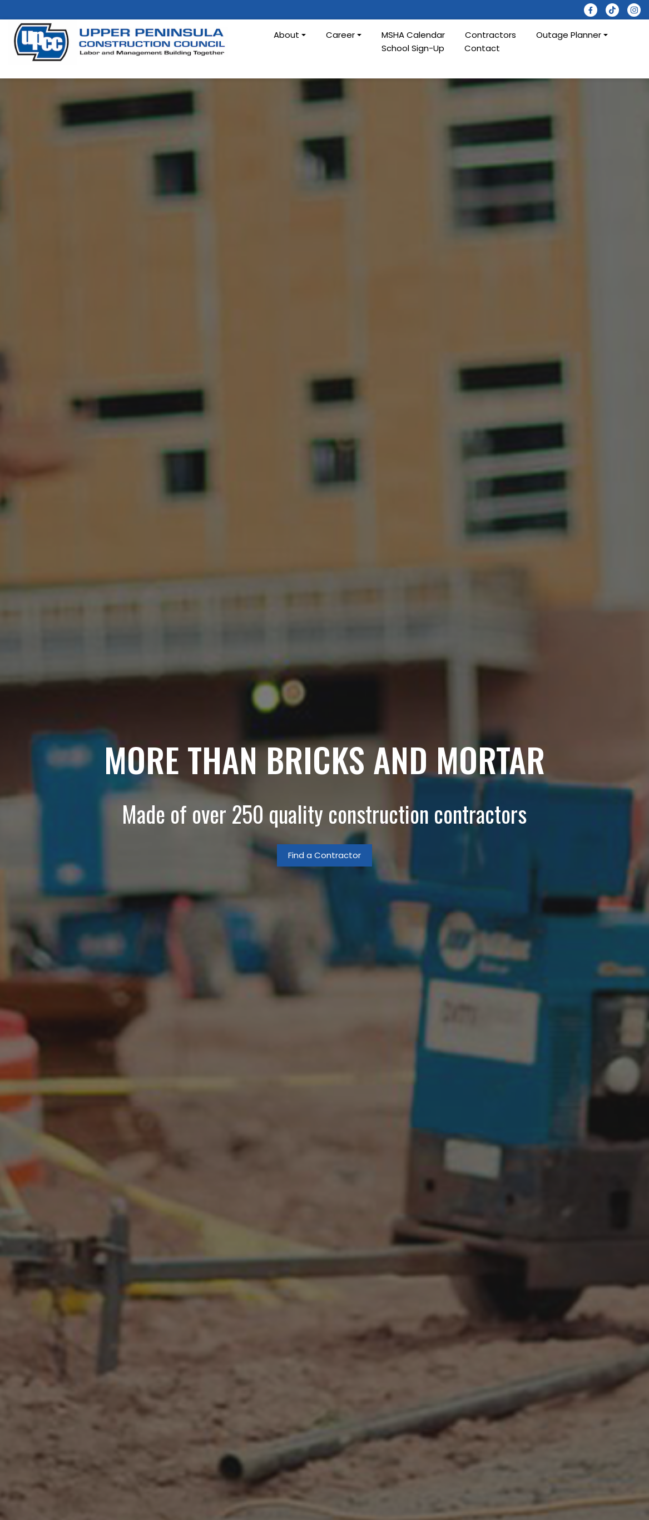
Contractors (490, 35)
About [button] (286, 35)
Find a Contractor (324, 855)
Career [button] (340, 35)
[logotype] (120, 42)
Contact (482, 48)
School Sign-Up (413, 48)
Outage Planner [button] (568, 35)
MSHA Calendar (413, 35)
